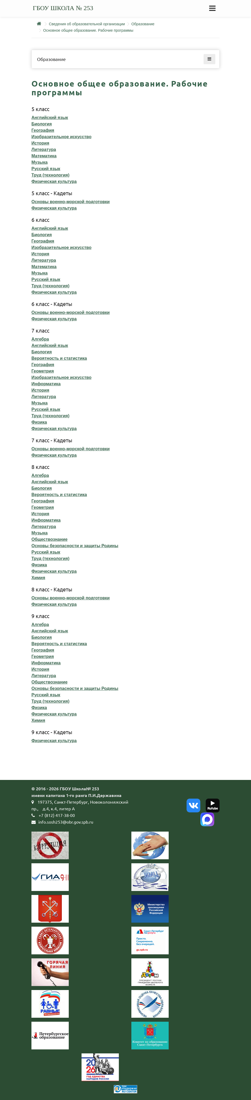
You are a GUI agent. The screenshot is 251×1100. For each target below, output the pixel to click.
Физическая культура (54, 181)
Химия (38, 577)
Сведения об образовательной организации (87, 24)
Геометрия (42, 371)
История (40, 143)
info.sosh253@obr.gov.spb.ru (65, 821)
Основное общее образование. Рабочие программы (88, 30)
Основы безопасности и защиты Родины (74, 545)
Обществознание (49, 539)
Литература (43, 149)
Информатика (45, 384)
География (42, 130)
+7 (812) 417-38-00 (57, 815)
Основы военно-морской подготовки (70, 201)
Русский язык (45, 168)
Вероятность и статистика (59, 358)
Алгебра (40, 339)
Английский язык (49, 117)
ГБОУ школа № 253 (63, 8)
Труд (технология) (50, 175)
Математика (43, 156)
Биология (41, 124)
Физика (39, 422)
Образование (143, 24)
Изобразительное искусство (61, 136)
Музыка (39, 162)
